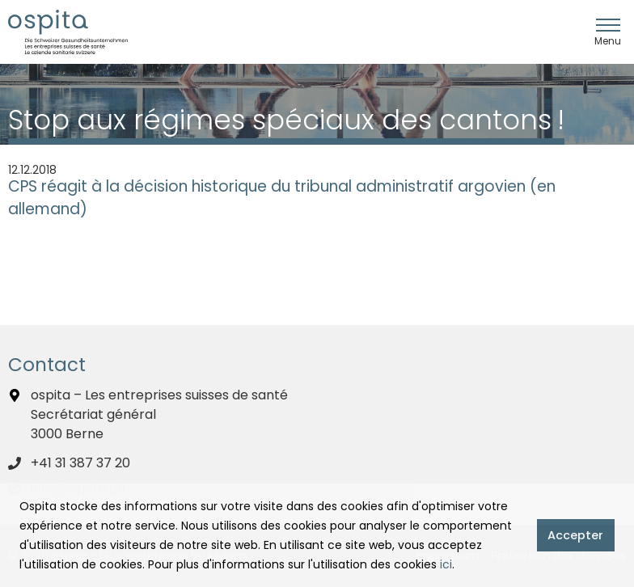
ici (446, 564)
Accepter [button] (575, 535)
